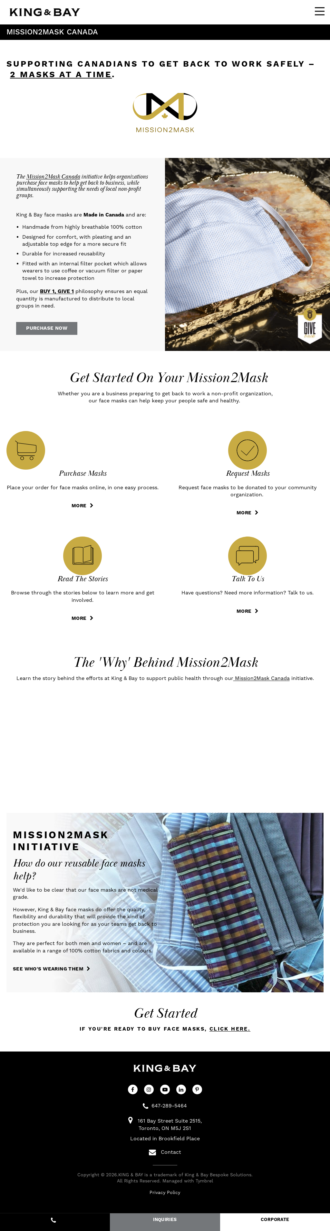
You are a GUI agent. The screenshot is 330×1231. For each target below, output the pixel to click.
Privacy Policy (165, 1195)
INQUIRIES (165, 1220)
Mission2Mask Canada (53, 177)
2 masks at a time (61, 74)
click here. (229, 1032)
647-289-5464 (169, 1109)
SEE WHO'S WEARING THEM (52, 972)
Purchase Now (51, 329)
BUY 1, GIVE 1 (57, 291)
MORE (79, 507)
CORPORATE (275, 1220)
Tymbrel (204, 1184)
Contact (165, 1155)
